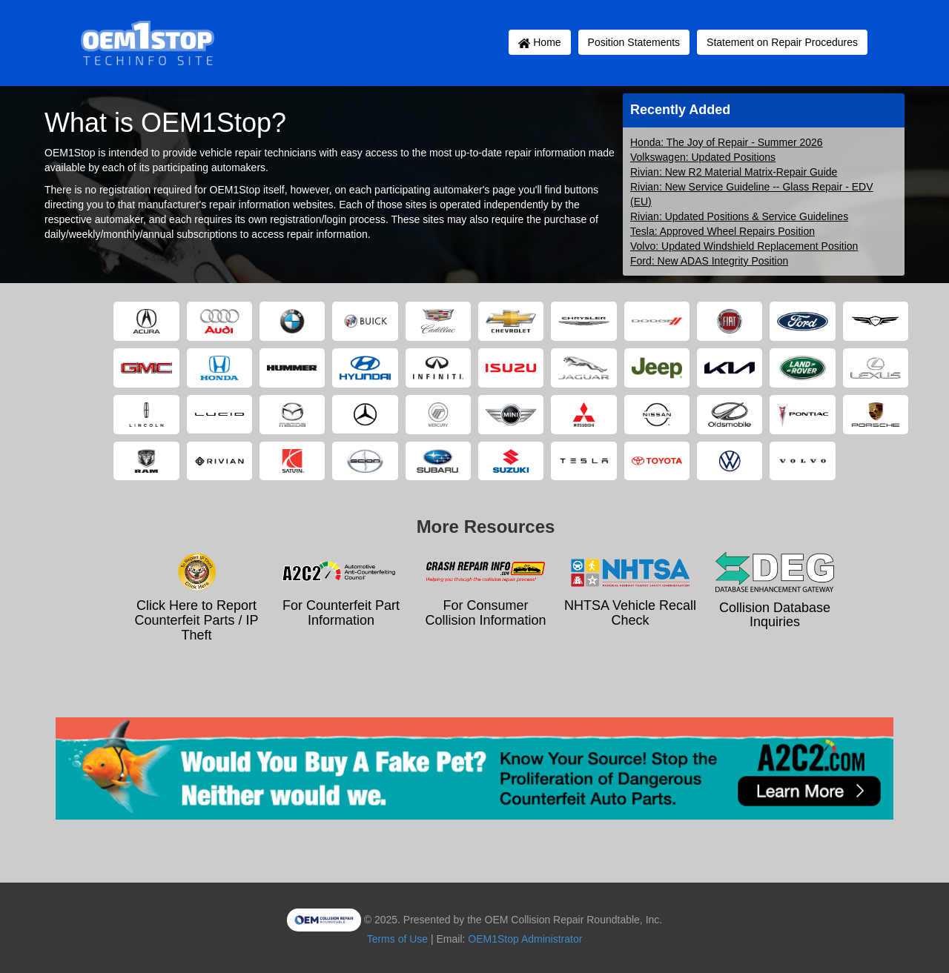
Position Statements (634, 42)
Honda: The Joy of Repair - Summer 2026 (726, 142)
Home (539, 42)
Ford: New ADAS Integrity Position (709, 261)
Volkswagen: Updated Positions (703, 157)
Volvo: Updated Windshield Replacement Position (744, 246)
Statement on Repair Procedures (782, 42)
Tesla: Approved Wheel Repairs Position (722, 231)
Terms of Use (397, 939)
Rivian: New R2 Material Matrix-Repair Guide (733, 172)
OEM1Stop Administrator (525, 939)
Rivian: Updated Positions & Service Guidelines (739, 216)
